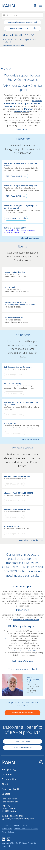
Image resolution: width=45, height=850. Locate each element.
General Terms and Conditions (26, 828)
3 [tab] (7, 69)
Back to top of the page (22, 661)
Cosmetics (7, 774)
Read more (21, 129)
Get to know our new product (16, 45)
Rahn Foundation (9, 798)
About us (6, 784)
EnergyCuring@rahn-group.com (18, 818)
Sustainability (9, 779)
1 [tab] (2, 69)
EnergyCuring (9, 769)
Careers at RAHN (10, 789)
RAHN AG (23, 843)
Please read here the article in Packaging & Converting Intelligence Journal (19, 231)
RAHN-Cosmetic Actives (22, 748)
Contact (6, 793)
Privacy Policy (7, 828)
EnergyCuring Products (22, 741)
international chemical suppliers (24, 650)
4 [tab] (10, 69)
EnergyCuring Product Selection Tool (22, 22)
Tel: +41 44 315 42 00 (12, 816)
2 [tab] (4, 69)
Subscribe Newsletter (22, 712)
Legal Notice (26, 825)
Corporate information (10, 825)
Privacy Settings (8, 832)
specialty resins (21, 111)
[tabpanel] (22, 51)
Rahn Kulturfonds (10, 801)
